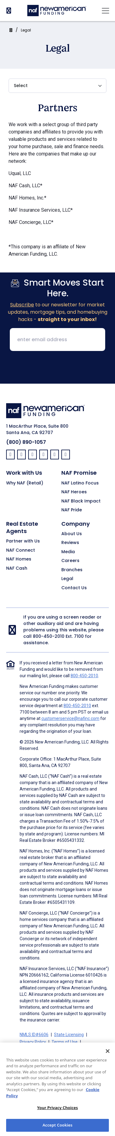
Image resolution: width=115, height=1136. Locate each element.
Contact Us (74, 588)
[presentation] (57, 367)
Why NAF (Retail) (24, 483)
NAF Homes (18, 559)
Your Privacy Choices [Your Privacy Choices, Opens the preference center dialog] (57, 1116)
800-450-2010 (48, 636)
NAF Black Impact (81, 501)
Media (68, 552)
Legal (26, 30)
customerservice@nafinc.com (70, 718)
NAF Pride (71, 510)
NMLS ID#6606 (34, 1034)
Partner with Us (23, 541)
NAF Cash (16, 568)
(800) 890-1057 (26, 442)
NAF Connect (20, 550)
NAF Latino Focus (80, 483)
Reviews (70, 543)
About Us (71, 534)
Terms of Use (65, 1041)
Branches (71, 570)
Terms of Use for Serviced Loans (51, 1049)
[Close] (107, 1059)
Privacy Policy (33, 1041)
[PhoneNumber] (9, 10)
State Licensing (69, 1034)
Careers (70, 561)
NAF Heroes (74, 492)
